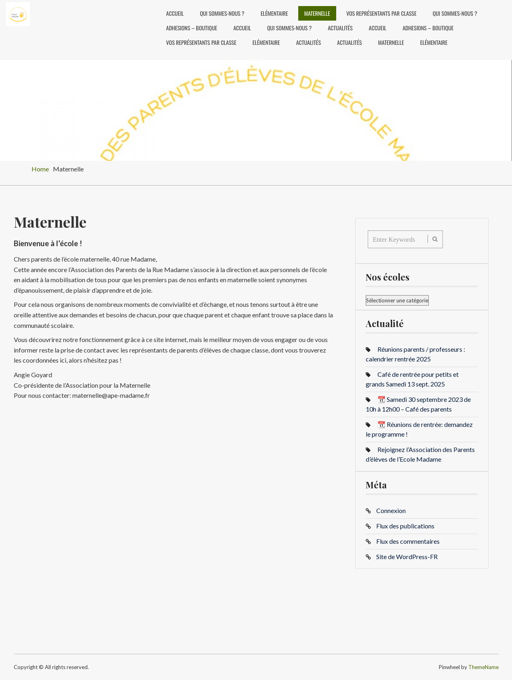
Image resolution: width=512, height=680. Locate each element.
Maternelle (317, 13)
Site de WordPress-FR (407, 556)
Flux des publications (405, 526)
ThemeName (483, 667)
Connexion (391, 510)
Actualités (340, 27)
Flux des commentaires (408, 541)
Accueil (175, 13)
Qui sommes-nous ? (222, 13)
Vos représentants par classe (381, 13)
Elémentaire (274, 13)
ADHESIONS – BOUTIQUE (191, 27)
